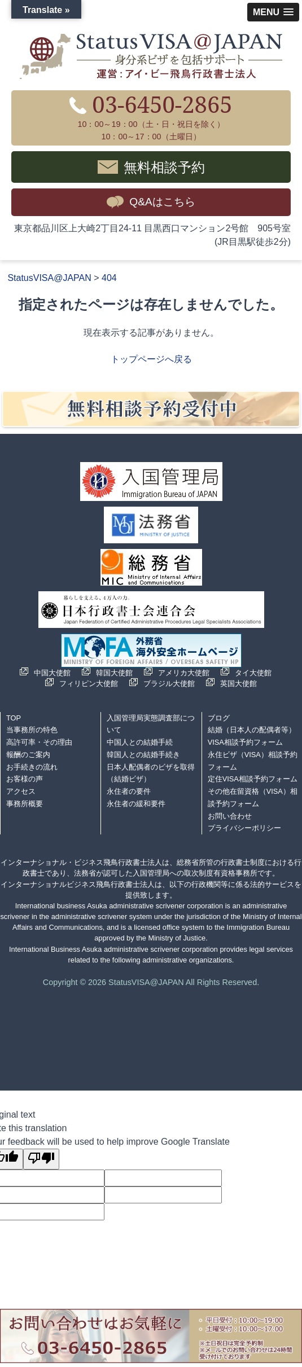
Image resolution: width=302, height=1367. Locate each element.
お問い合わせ (230, 816)
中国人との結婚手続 (140, 742)
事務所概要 (24, 803)
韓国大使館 (114, 673)
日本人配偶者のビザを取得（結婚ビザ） (151, 773)
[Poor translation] (41, 1159)
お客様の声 (24, 779)
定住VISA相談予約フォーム (252, 779)
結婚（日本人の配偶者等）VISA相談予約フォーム (252, 736)
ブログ (219, 718)
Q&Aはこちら (162, 202)
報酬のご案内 (28, 754)
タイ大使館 (253, 673)
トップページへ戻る (151, 359)
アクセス (21, 791)
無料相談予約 (164, 166)
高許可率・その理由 (39, 742)
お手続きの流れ (32, 767)
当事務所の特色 (32, 730)
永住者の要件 (129, 791)
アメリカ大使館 (183, 673)
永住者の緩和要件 (136, 803)
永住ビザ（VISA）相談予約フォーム (252, 760)
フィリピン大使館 (88, 683)
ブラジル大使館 (169, 683)
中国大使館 (52, 673)
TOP (13, 718)
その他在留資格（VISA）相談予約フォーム (252, 797)
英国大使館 (238, 683)
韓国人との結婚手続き (143, 754)
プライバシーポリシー (244, 828)
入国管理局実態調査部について (151, 724)
